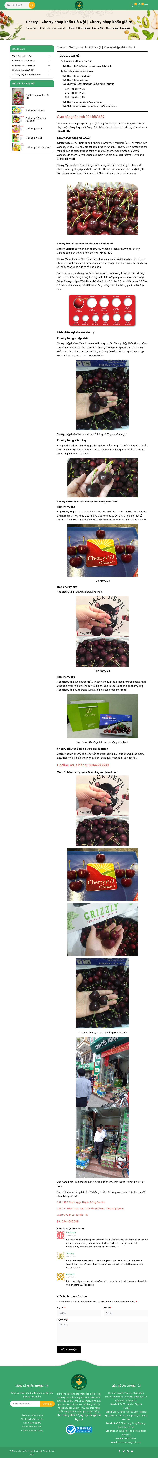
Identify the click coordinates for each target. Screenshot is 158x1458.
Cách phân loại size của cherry (78, 71)
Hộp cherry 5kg (78, 88)
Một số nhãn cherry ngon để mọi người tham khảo (92, 105)
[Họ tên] (79, 1313)
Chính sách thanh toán (32, 1415)
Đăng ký (47, 1403)
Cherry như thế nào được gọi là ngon (85, 102)
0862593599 (130, 1438)
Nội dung (62, 1319)
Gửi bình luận (69, 1349)
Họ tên (61, 1307)
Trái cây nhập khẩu (22, 56)
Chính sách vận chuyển (32, 1419)
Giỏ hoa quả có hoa (35, 110)
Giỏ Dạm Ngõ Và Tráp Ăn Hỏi (37, 96)
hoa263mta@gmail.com (129, 1442)
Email (107, 1307)
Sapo (32, 1454)
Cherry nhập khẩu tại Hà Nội (77, 61)
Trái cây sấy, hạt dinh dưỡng (26, 74)
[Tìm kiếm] (32, 5)
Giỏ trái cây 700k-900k (23, 65)
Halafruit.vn (35, 1451)
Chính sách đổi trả (32, 1422)
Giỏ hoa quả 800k (34, 128)
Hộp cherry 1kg (78, 97)
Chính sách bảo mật (31, 1426)
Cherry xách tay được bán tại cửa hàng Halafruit (90, 83)
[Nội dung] (102, 1332)
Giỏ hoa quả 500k (34, 138)
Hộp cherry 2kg (78, 92)
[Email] (126, 1313)
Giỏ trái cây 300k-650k (23, 60)
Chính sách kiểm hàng (32, 1430)
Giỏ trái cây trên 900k (23, 69)
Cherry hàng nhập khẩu (78, 76)
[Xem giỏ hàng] (139, 5)
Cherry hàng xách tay (77, 80)
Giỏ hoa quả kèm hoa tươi (38, 147)
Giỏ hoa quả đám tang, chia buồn (37, 119)
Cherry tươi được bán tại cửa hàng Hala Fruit (89, 66)
